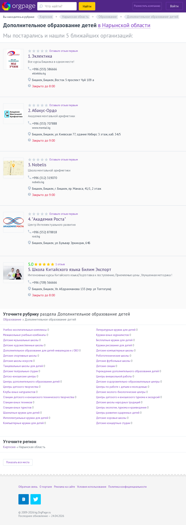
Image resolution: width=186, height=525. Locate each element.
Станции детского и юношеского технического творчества (38, 397)
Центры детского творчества (20, 387)
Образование (12, 319)
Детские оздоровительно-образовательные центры (128, 381)
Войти (174, 6)
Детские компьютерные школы (114, 350)
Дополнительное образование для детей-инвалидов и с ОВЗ (41, 350)
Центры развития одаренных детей (117, 412)
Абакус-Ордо (42, 110)
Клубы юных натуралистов (19, 392)
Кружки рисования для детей (114, 345)
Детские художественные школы (23, 345)
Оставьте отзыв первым (63, 51)
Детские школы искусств (18, 361)
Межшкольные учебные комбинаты (24, 335)
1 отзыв (60, 264)
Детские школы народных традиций (118, 402)
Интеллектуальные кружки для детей (25, 418)
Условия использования (91, 487)
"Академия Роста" (47, 219)
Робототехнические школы (112, 355)
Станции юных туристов (17, 407)
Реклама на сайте (64, 487)
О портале (46, 487)
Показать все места (17, 462)
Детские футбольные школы (113, 361)
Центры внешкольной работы (114, 376)
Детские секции (105, 366)
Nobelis (37, 165)
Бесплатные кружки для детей (114, 340)
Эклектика (40, 56)
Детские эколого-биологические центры (121, 392)
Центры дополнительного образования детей (31, 381)
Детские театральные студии (20, 371)
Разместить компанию (147, 6)
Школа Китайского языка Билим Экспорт (69, 269)
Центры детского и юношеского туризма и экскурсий (128, 397)
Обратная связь (27, 487)
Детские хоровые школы (111, 418)
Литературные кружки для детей (115, 330)
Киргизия (9, 447)
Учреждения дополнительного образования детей (127, 371)
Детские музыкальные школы (21, 340)
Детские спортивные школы (20, 355)
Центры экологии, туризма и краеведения (121, 407)
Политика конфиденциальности (127, 487)
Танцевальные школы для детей (23, 366)
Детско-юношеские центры (19, 376)
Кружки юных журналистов (112, 335)
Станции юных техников (17, 402)
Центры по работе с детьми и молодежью (121, 387)
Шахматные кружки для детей (21, 412)
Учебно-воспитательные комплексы (25, 330)
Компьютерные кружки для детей (23, 423)
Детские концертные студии (113, 423)
